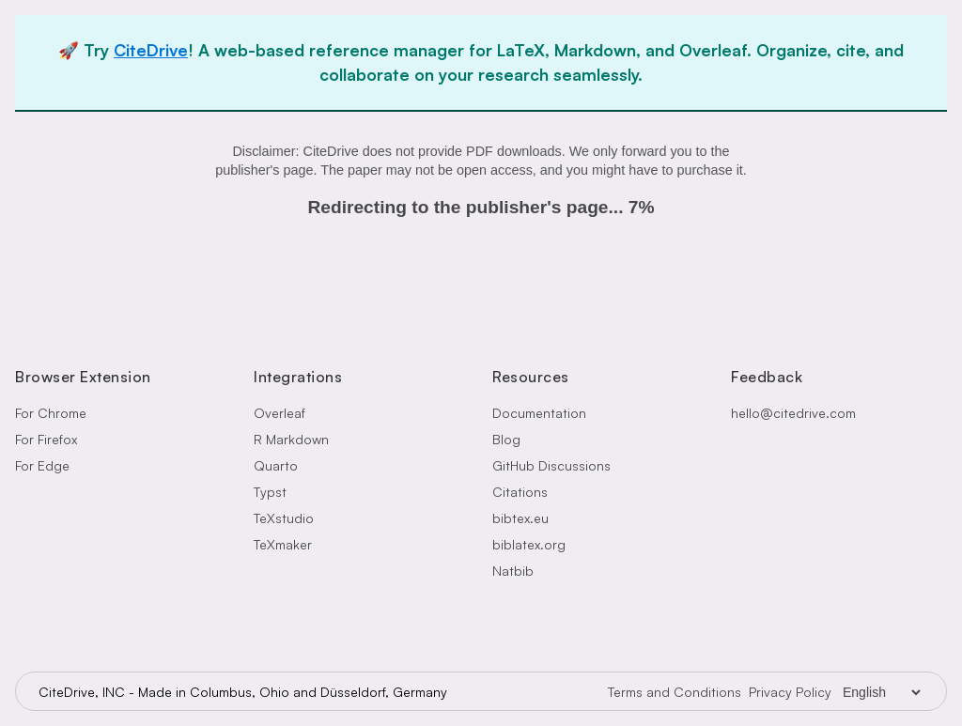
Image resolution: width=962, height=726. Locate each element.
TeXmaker (283, 544)
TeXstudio (284, 518)
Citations (520, 492)
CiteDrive (151, 49)
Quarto (276, 465)
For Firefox (46, 439)
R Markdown (291, 439)
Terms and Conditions (674, 692)
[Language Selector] (881, 692)
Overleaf (279, 413)
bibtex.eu (520, 518)
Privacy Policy (790, 692)
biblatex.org (529, 544)
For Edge (42, 465)
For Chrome (50, 413)
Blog (506, 439)
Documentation (539, 413)
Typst (270, 492)
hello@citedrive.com (793, 413)
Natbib (513, 571)
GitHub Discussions (551, 465)
